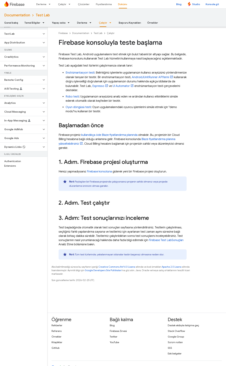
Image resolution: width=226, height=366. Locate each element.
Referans (57, 331)
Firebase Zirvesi (118, 331)
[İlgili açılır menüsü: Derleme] (50, 4)
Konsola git (212, 4)
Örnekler (152, 22)
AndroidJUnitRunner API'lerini (150, 77)
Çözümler (84, 4)
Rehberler (57, 325)
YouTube (114, 342)
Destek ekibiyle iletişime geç (183, 325)
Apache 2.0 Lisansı (172, 266)
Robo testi (72, 96)
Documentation (17, 15)
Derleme (41, 4)
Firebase (63, 33)
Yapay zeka (58, 22)
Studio (196, 4)
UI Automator (121, 86)
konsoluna (99, 171)
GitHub (55, 347)
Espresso (98, 86)
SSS (170, 347)
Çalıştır (62, 4)
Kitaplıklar (57, 342)
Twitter (113, 336)
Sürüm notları (175, 342)
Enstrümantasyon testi (80, 72)
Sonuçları (166, 240)
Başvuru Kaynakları (130, 22)
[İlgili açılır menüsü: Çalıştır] (70, 4)
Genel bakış (11, 22)
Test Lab (43, 15)
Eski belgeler (175, 353)
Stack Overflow (176, 331)
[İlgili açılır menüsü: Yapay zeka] (69, 22)
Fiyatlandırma (104, 4)
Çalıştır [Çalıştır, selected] (103, 22)
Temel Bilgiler (32, 22)
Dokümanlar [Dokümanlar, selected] (125, 4)
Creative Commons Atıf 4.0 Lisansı (116, 266)
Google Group (176, 336)
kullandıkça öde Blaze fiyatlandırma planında (109, 135)
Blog (179, 4)
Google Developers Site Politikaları (103, 270)
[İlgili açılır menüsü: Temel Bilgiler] (44, 22)
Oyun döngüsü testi (78, 107)
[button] (21, 33)
